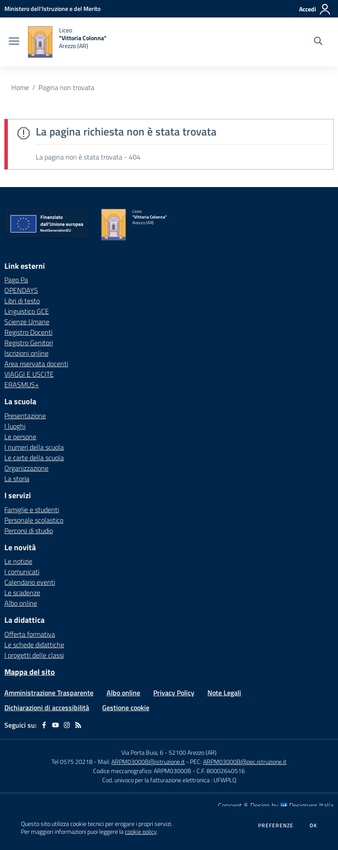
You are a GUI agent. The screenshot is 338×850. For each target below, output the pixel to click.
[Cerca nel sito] (318, 42)
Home (20, 87)
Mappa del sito (29, 672)
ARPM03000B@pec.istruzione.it (244, 761)
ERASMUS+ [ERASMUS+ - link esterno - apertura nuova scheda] (21, 384)
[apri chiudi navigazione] (14, 42)
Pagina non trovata (66, 87)
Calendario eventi (29, 582)
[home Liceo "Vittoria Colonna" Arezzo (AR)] (67, 42)
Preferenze (275, 825)
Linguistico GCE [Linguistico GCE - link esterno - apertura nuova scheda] (26, 311)
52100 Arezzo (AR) (193, 752)
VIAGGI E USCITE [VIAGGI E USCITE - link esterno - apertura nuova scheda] (29, 374)
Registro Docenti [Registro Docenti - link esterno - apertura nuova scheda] (28, 332)
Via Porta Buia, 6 (142, 752)
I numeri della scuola (34, 447)
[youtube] (55, 725)
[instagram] (67, 725)
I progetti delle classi (34, 655)
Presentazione (25, 415)
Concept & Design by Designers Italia (276, 805)
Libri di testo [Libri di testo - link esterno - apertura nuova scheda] (22, 300)
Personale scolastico (33, 520)
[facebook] (44, 725)
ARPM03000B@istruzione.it (148, 761)
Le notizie (18, 561)
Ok (313, 825)
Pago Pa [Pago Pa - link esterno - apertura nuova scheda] (16, 279)
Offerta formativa (29, 634)
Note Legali (224, 692)
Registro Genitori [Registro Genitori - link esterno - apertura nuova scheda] (28, 342)
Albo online (20, 603)
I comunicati (21, 571)
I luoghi (14, 426)
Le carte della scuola (34, 457)
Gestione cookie (125, 707)
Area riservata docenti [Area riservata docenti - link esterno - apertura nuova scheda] (36, 363)
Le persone (20, 436)
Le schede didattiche (34, 644)
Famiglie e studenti (31, 509)
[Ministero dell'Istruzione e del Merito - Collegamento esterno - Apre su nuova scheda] (52, 8)
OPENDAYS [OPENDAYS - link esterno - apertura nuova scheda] (21, 290)
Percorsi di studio (28, 530)
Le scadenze (22, 592)
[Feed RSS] (78, 725)
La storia (16, 478)
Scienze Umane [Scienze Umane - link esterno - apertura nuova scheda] (26, 321)
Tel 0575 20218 (73, 761)
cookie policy (140, 831)
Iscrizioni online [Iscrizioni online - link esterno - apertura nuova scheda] (26, 353)
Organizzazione (26, 468)
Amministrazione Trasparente (48, 692)
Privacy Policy (173, 692)
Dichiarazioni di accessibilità (46, 707)
